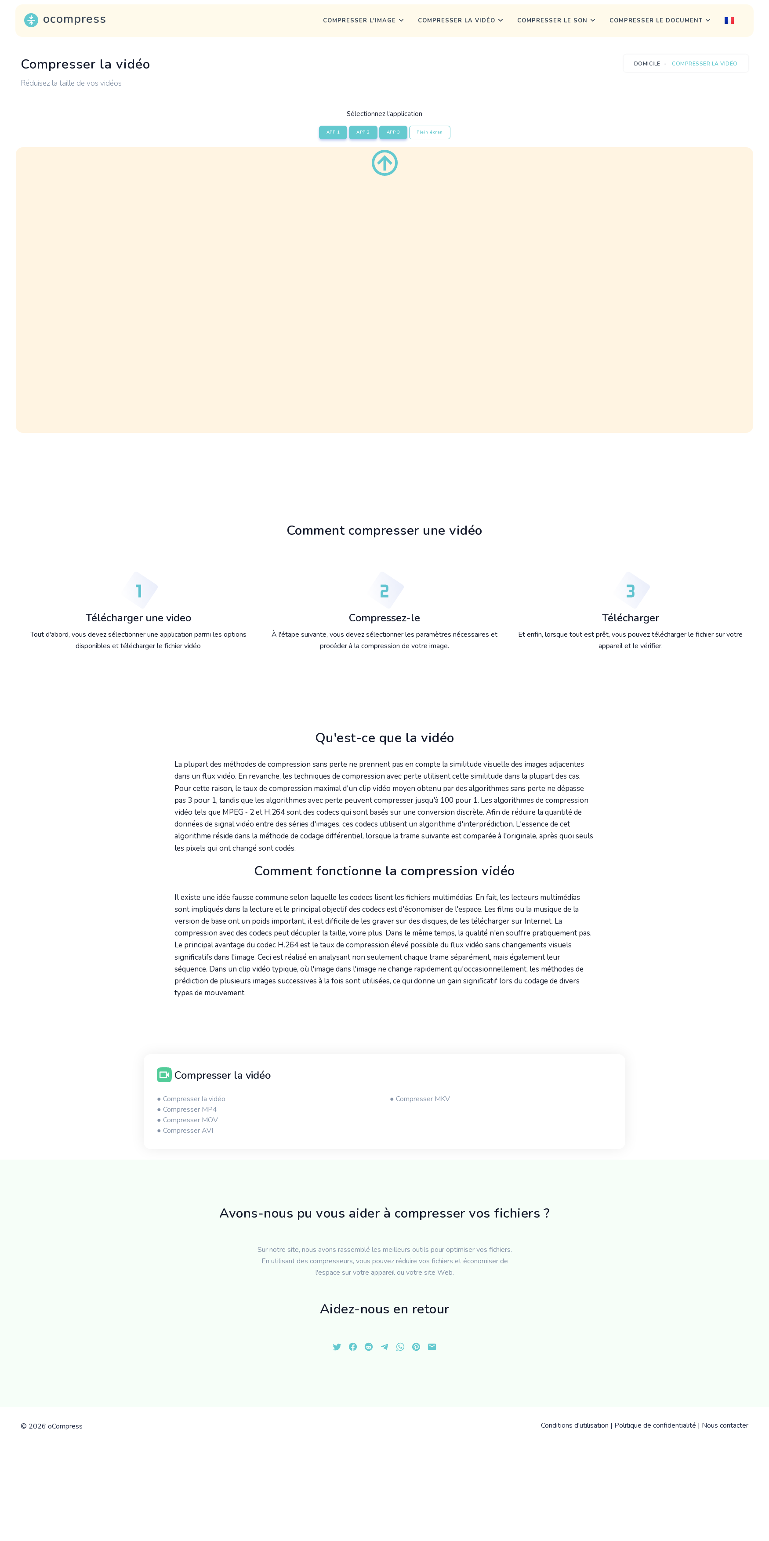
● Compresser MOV (187, 1120)
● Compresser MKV (420, 1099)
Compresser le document (656, 21)
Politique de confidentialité (655, 1425)
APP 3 (393, 132)
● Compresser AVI (185, 1130)
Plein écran (430, 132)
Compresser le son (552, 21)
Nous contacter (725, 1425)
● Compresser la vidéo (191, 1099)
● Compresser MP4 (187, 1109)
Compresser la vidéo (456, 21)
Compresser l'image (359, 21)
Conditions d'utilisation (575, 1425)
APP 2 (363, 132)
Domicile (647, 63)
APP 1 (333, 132)
